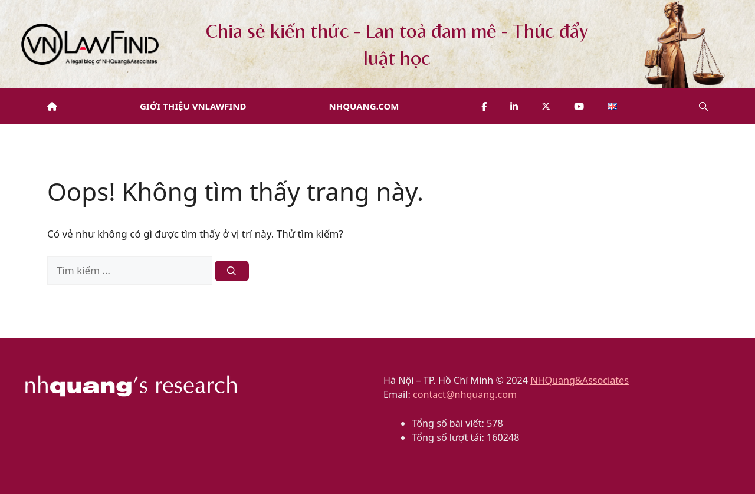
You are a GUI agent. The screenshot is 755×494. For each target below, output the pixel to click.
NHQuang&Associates (579, 380)
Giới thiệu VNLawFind (193, 106)
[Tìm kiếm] (231, 271)
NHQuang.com (364, 106)
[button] (703, 106)
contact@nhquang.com (465, 394)
